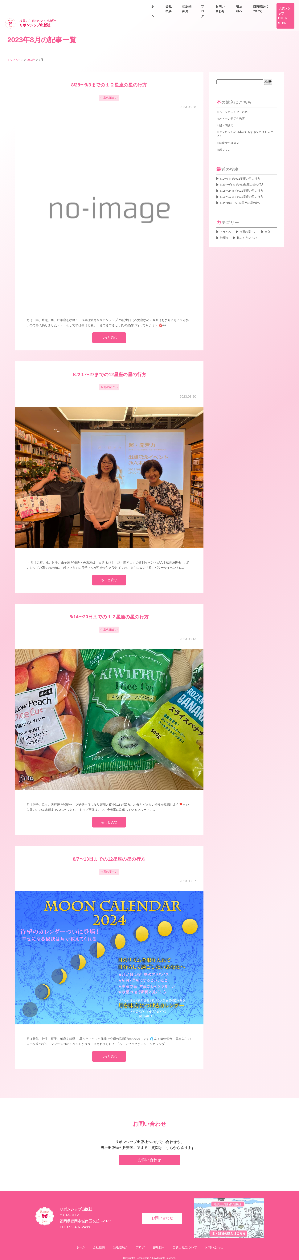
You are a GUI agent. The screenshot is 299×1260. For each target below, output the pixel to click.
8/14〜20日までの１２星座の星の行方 (109, 608)
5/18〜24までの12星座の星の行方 (243, 180)
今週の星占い (109, 86)
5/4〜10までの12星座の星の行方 (242, 193)
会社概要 (217, 13)
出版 (270, 223)
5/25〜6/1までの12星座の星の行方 (244, 174)
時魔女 (224, 229)
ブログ (260, 13)
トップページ (15, 48)
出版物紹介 (239, 13)
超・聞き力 (226, 113)
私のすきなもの (248, 229)
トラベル (226, 223)
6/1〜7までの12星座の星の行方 (241, 167)
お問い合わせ (284, 13)
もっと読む (109, 327)
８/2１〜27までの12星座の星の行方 (109, 364)
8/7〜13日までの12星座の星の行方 (109, 852)
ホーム (196, 13)
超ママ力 (225, 138)
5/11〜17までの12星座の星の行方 (243, 187)
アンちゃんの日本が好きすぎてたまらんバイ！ (245, 122)
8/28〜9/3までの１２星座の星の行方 (109, 73)
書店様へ (253, 4)
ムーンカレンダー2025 (234, 100)
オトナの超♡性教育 (233, 107)
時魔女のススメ (229, 131)
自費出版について (280, 4)
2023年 (32, 48)
